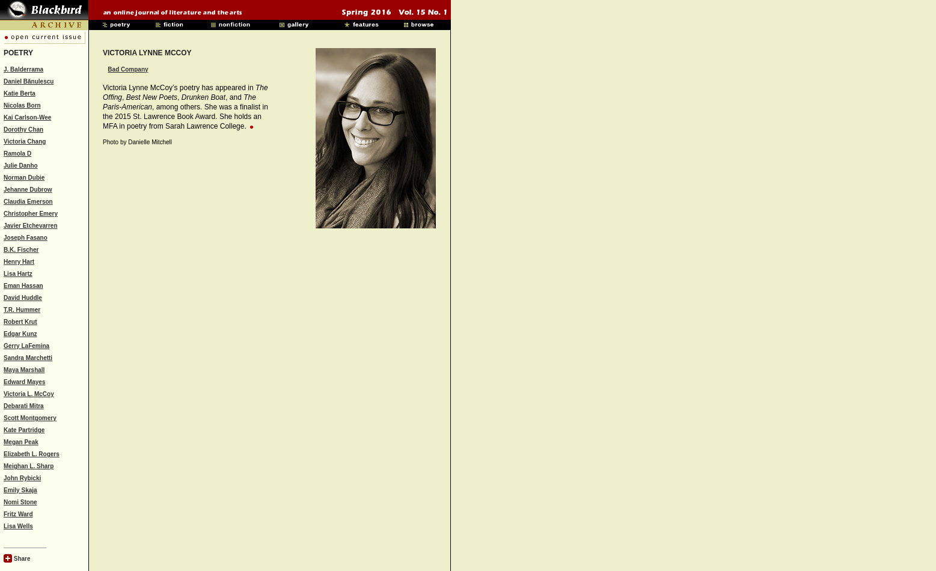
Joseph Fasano (25, 237)
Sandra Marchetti (28, 358)
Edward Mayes (24, 382)
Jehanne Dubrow (28, 189)
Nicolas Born (22, 105)
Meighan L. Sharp (29, 466)
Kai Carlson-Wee (27, 117)
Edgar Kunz (20, 334)
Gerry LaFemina (26, 346)
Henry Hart (19, 261)
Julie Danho (21, 165)
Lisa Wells (18, 526)
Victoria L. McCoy (29, 394)
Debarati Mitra (24, 406)
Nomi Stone (20, 502)
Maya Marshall (24, 370)
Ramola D (17, 153)
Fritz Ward (18, 514)
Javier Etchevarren (31, 225)
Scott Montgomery (30, 418)
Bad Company (128, 69)
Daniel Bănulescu (29, 81)
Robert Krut (20, 322)
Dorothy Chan (23, 129)
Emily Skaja (20, 490)
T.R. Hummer (22, 310)
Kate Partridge (24, 430)
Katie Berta (19, 93)
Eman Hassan (23, 285)
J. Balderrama (23, 69)
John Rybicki (22, 478)
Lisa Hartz (18, 273)
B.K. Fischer (21, 249)
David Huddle (23, 298)
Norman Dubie (24, 177)
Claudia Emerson (28, 201)
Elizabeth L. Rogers (32, 454)
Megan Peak (21, 442)
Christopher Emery (31, 213)
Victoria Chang (25, 141)
